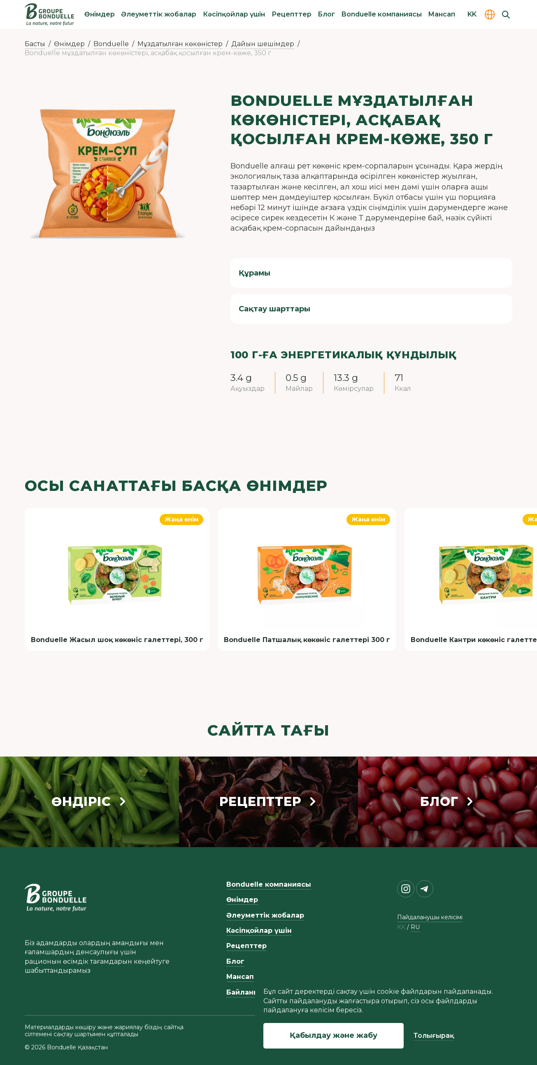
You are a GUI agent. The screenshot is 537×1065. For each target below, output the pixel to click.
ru (415, 927)
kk (401, 927)
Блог (326, 14)
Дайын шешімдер (262, 44)
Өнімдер (99, 14)
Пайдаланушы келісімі (430, 917)
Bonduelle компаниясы (382, 14)
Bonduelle (111, 44)
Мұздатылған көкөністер (180, 44)
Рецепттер (292, 14)
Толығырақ (434, 1035)
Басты (35, 44)
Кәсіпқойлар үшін (234, 14)
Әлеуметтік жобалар (158, 14)
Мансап (441, 14)
